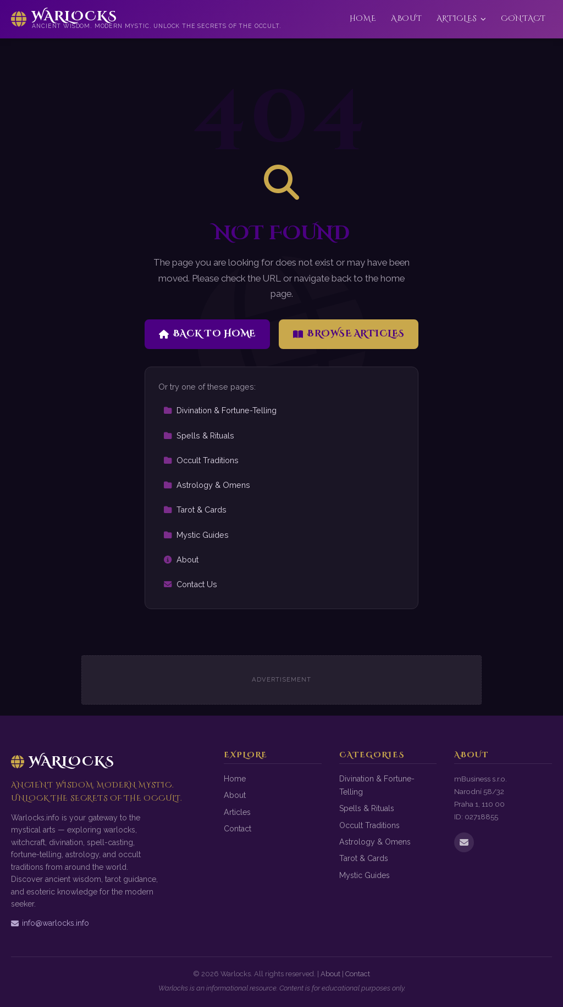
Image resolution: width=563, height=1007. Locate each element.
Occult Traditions (201, 460)
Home (363, 19)
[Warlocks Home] (146, 19)
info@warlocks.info (50, 923)
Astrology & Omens (206, 485)
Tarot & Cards (195, 509)
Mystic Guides (196, 534)
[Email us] (464, 842)
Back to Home (207, 334)
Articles (462, 19)
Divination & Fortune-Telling (220, 410)
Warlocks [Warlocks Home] (62, 761)
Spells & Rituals (198, 435)
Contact (523, 19)
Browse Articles (349, 334)
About (406, 19)
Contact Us (190, 584)
